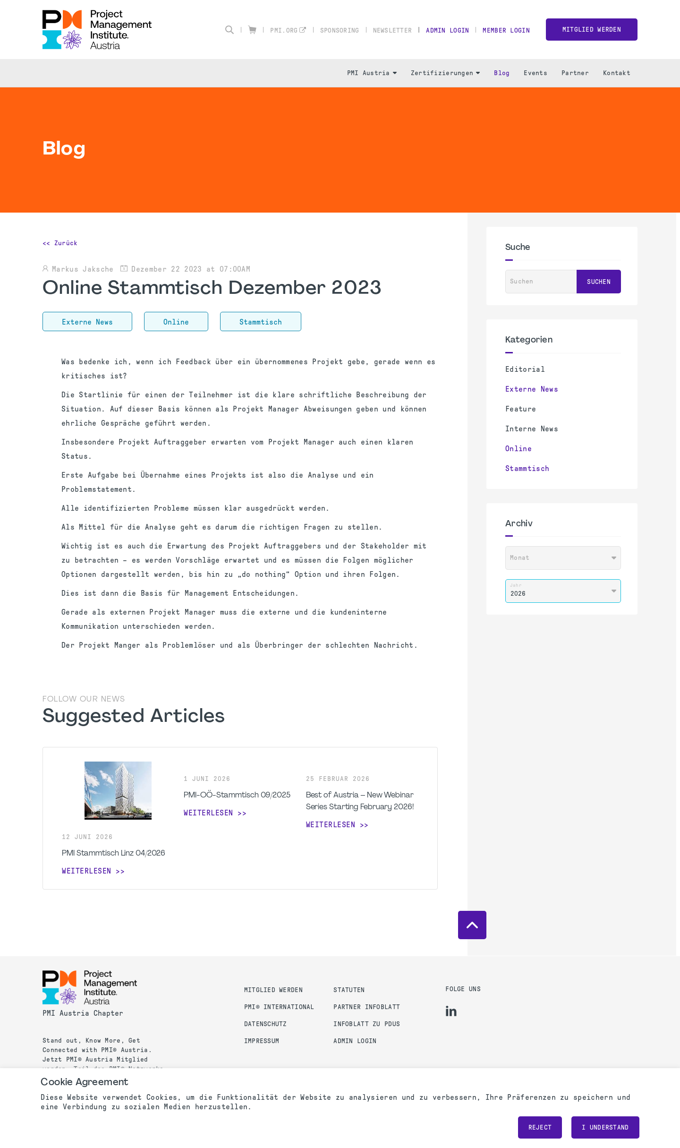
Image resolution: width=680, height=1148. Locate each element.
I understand (605, 1127)
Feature (520, 409)
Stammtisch (527, 468)
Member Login (506, 30)
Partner (575, 73)
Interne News (531, 429)
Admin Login (447, 30)
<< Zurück (60, 243)
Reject (540, 1127)
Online (518, 449)
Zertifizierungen (445, 73)
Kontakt (616, 73)
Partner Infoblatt (366, 1007)
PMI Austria (372, 73)
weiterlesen (86, 871)
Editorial (525, 369)
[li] (451, 1011)
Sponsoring (339, 30)
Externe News (531, 389)
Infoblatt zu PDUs (366, 1024)
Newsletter (392, 30)
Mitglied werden (591, 29)
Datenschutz (265, 1024)
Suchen (599, 281)
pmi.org (284, 30)
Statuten (349, 990)
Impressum (262, 1041)
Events (535, 73)
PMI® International (279, 1007)
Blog (502, 73)
